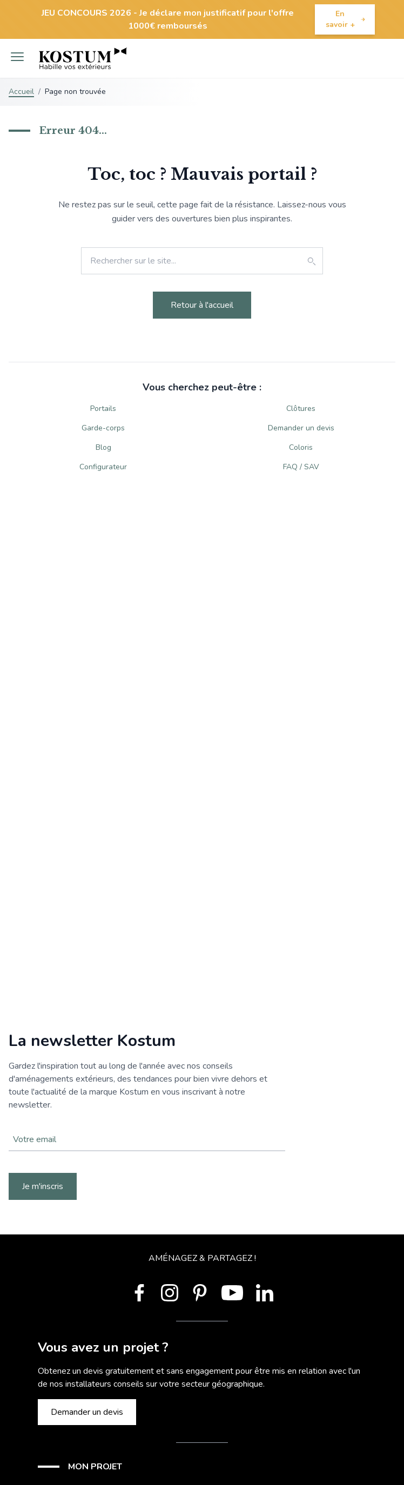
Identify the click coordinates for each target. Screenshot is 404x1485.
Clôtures (300, 408)
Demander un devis (301, 428)
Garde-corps (103, 428)
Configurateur (103, 467)
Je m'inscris (42, 1186)
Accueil (21, 91)
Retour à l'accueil (202, 305)
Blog (103, 447)
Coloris (301, 447)
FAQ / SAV (301, 467)
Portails (103, 408)
